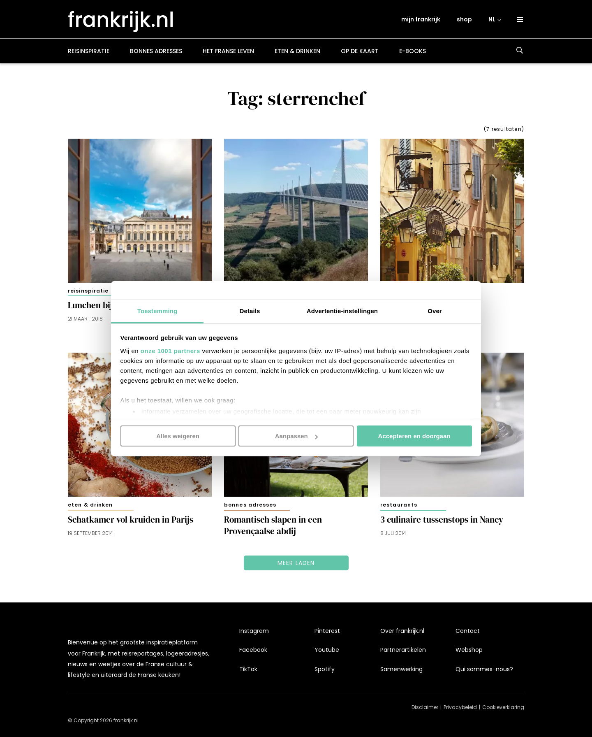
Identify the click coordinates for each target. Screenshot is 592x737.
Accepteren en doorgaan (414, 435)
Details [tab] (250, 310)
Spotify (324, 669)
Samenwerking (401, 669)
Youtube (326, 650)
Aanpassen (296, 435)
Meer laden (296, 563)
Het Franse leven (228, 51)
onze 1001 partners (170, 350)
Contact (468, 631)
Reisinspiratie (88, 51)
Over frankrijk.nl (402, 631)
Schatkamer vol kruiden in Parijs (130, 519)
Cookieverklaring (503, 707)
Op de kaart (360, 51)
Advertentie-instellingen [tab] (342, 310)
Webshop (469, 650)
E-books (412, 51)
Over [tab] (435, 310)
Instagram (254, 631)
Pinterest (327, 631)
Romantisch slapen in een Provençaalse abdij (273, 525)
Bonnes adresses (156, 51)
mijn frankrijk (420, 19)
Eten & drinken (297, 51)
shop (464, 19)
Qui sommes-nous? (484, 669)
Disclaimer (425, 707)
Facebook (253, 650)
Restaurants (398, 504)
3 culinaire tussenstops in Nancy (441, 519)
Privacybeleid (460, 707)
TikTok (248, 669)
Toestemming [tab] (157, 310)
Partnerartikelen (403, 650)
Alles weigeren (177, 435)
